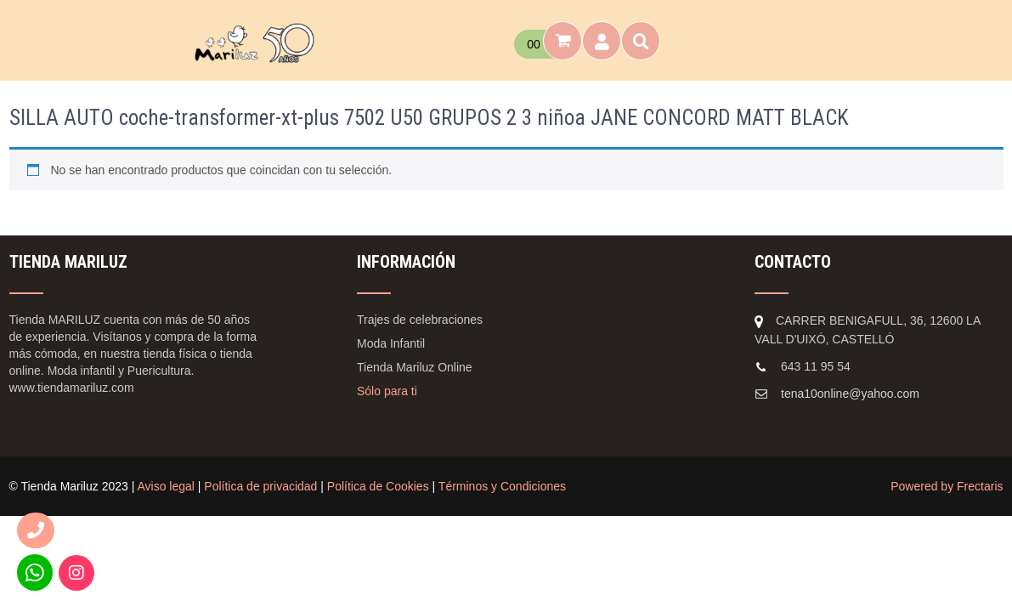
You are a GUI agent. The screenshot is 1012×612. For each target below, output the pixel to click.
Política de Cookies (378, 486)
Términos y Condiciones (502, 486)
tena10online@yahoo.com (850, 393)
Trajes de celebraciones (420, 319)
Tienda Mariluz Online (414, 367)
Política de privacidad (260, 486)
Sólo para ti (387, 391)
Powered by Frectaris (946, 486)
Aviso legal (165, 486)
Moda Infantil (391, 343)
